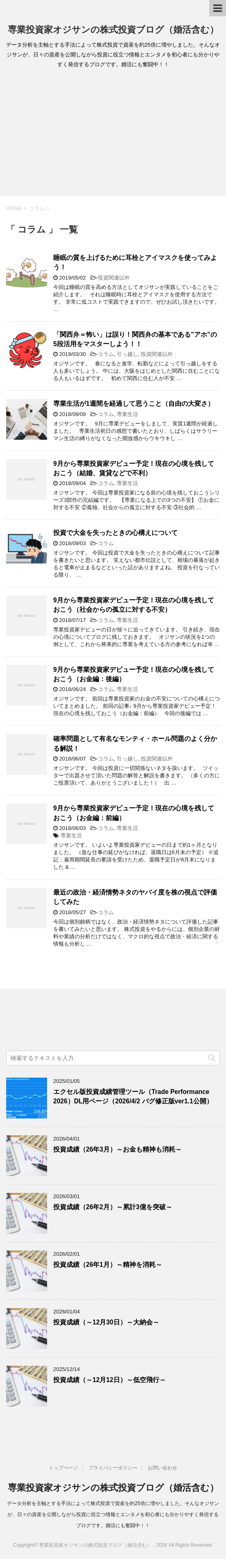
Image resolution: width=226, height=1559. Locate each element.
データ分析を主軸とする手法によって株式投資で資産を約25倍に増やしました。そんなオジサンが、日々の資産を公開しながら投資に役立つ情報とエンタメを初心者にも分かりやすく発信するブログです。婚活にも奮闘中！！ (113, 1514)
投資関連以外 (114, 278)
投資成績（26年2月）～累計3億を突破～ (112, 1206)
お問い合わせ (162, 1468)
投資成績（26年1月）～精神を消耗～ (107, 1264)
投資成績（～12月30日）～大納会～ (106, 1322)
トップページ (63, 1468)
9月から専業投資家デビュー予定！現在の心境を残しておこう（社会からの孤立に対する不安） (133, 605)
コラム (106, 354)
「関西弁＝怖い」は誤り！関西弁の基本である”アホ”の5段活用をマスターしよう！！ (135, 339)
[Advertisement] (113, 135)
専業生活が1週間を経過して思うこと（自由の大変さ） (133, 403)
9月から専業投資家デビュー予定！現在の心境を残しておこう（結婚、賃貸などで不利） (133, 468)
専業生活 (127, 414)
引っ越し (127, 354)
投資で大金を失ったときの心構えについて (115, 532)
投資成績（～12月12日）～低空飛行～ (109, 1379)
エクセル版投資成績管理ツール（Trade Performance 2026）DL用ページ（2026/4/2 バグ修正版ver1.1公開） (133, 1096)
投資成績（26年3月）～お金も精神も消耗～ (117, 1149)
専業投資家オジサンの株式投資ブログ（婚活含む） (113, 30)
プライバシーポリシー (113, 1468)
